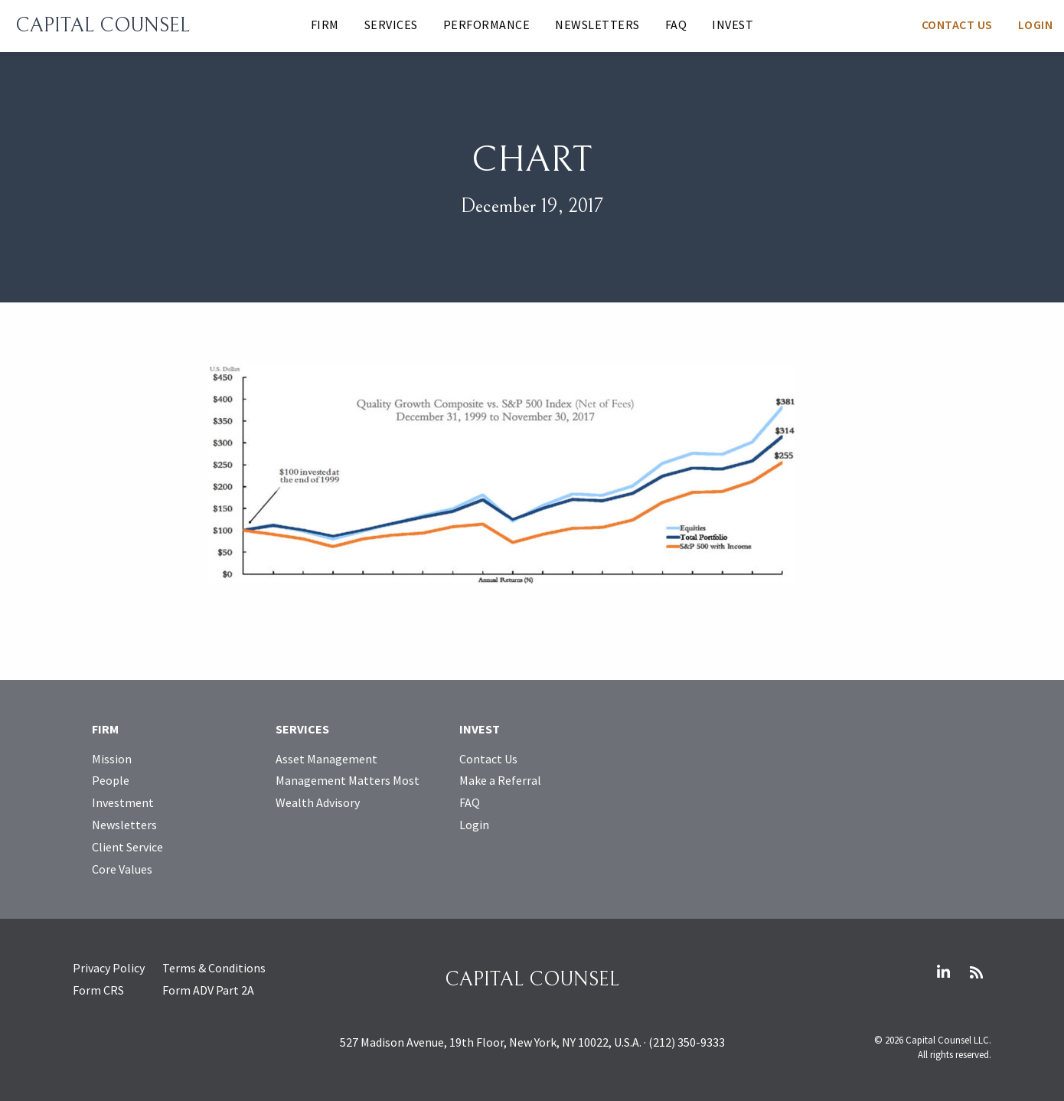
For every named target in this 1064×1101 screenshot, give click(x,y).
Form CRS (98, 990)
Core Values (122, 869)
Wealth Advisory (318, 802)
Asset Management (326, 758)
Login (1035, 24)
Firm (325, 24)
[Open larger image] (501, 471)
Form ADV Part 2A (208, 990)
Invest (732, 24)
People (110, 780)
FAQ (676, 24)
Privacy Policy (109, 967)
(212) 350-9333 (686, 1042)
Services (391, 24)
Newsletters (597, 24)
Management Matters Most (347, 780)
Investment (123, 802)
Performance (486, 24)
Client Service (127, 846)
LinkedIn (943, 972)
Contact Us (957, 24)
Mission (112, 758)
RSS (976, 972)
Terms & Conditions (214, 967)
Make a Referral (500, 780)
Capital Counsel (102, 25)
